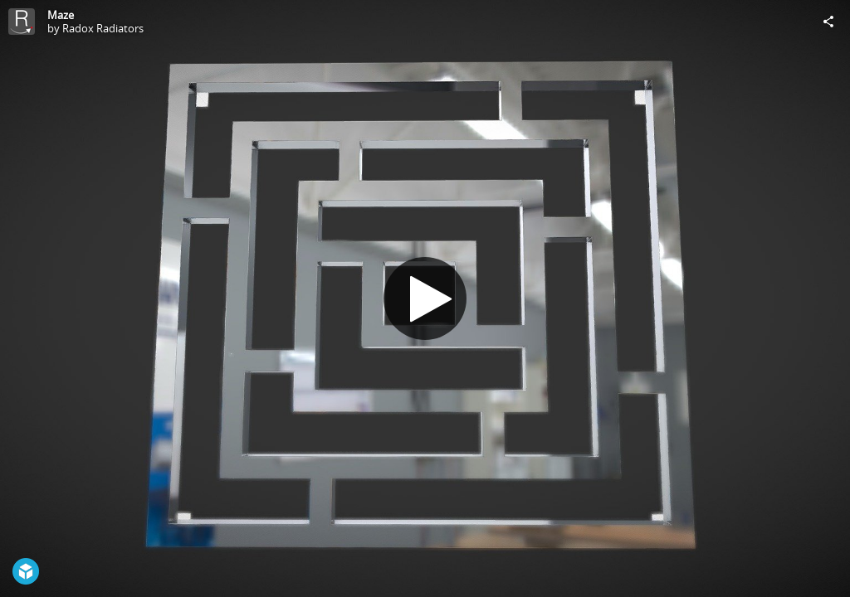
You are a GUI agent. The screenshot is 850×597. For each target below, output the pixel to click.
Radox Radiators (103, 28)
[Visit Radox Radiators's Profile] (21, 21)
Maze (60, 14)
